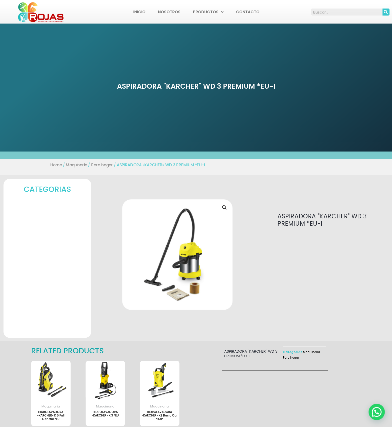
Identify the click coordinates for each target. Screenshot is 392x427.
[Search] (386, 12)
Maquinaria (78, 165)
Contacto (248, 12)
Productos (208, 12)
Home (58, 165)
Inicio (139, 12)
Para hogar (103, 165)
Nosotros (169, 12)
